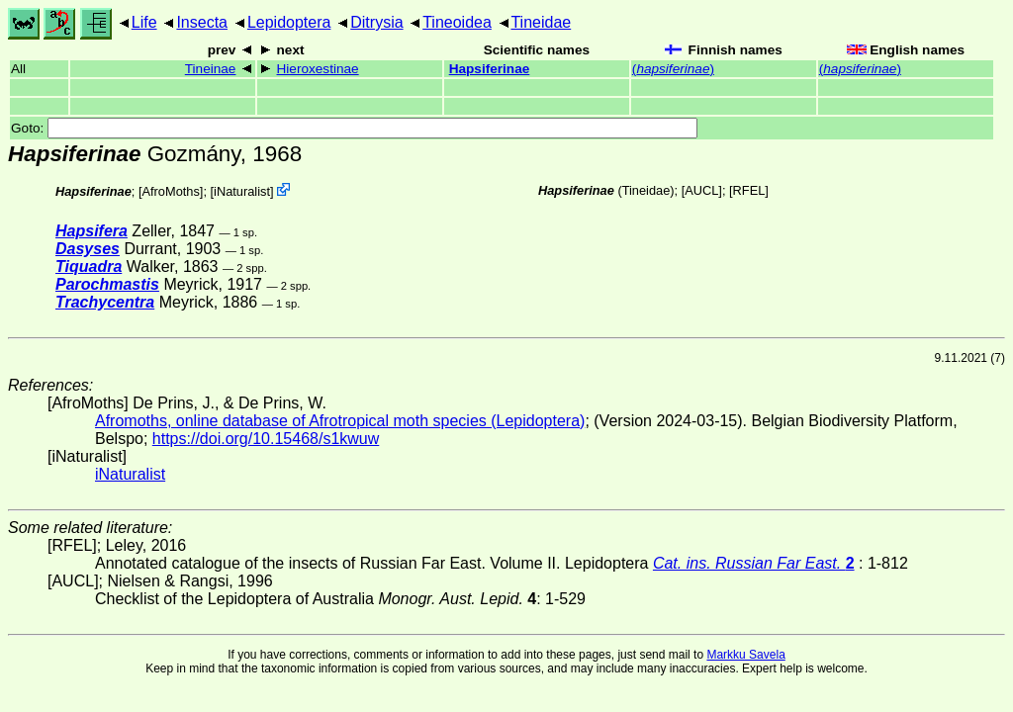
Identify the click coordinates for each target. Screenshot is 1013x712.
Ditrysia (376, 22)
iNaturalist (242, 191)
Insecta (202, 22)
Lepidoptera (289, 22)
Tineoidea (457, 22)
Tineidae (540, 22)
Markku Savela (745, 655)
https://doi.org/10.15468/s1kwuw (265, 438)
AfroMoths (171, 191)
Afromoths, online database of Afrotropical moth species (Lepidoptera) (340, 420)
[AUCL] (702, 190)
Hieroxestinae (318, 68)
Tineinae (210, 68)
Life (144, 22)
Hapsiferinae (489, 68)
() (673, 68)
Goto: (354, 128)
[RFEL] (749, 190)
